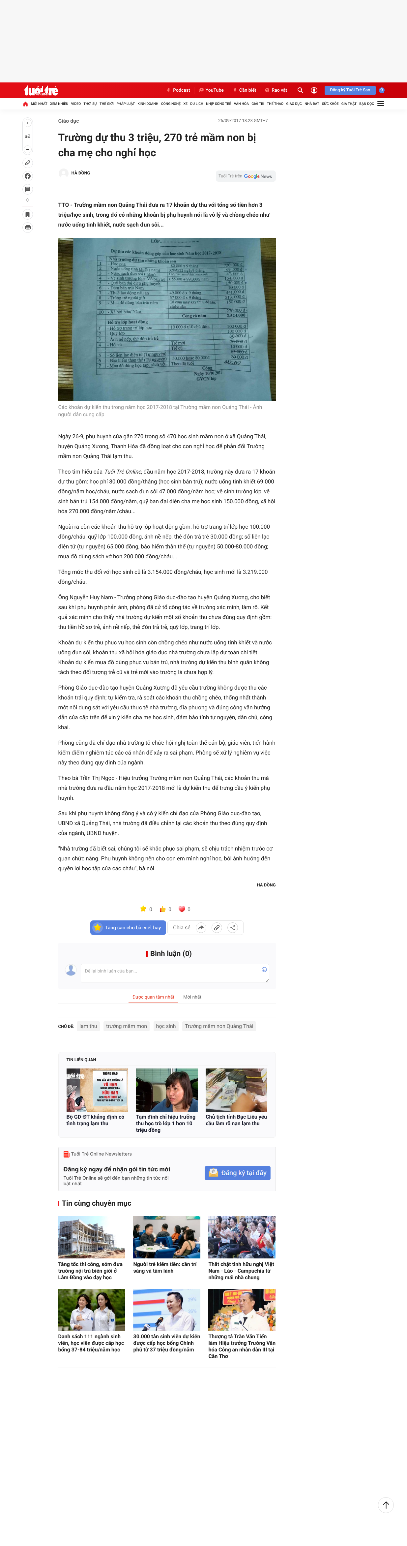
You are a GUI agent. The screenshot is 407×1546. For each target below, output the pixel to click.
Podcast (178, 90)
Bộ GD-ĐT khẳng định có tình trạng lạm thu (96, 1120)
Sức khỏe (330, 104)
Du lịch (196, 104)
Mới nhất (39, 104)
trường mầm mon (126, 1026)
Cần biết (244, 90)
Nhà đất (312, 104)
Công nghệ (171, 104)
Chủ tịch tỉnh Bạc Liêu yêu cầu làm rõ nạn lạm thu (236, 1120)
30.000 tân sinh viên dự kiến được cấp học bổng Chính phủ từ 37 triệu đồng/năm (166, 1343)
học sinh (166, 1026)
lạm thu (88, 1026)
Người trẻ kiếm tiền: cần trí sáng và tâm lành (164, 1267)
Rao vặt (275, 90)
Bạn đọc (366, 104)
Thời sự (90, 104)
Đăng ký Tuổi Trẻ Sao (350, 90)
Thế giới (107, 104)
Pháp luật (125, 104)
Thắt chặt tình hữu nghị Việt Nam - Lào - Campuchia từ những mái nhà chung (241, 1271)
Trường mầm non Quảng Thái (219, 1026)
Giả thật (349, 104)
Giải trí (257, 104)
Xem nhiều (59, 104)
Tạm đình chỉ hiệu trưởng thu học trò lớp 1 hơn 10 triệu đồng (165, 1123)
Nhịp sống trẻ (218, 104)
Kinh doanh (147, 104)
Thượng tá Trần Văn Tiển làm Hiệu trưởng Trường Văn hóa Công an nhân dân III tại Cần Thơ (242, 1346)
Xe (185, 104)
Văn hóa (241, 104)
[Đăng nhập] (314, 90)
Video (76, 104)
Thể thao (275, 104)
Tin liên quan (81, 1060)
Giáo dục (294, 104)
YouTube (211, 90)
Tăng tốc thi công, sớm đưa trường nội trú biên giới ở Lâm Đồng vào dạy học (90, 1271)
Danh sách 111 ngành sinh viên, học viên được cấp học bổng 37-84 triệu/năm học (91, 1343)
